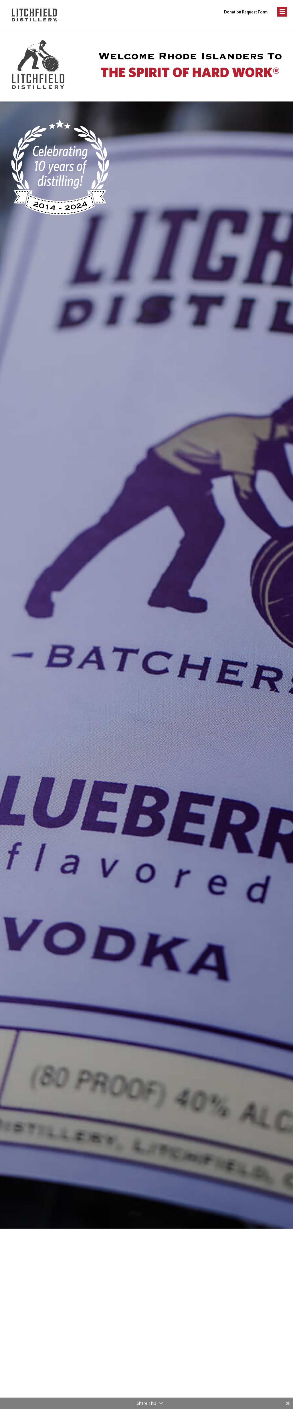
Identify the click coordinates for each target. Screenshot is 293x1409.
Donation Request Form (246, 12)
